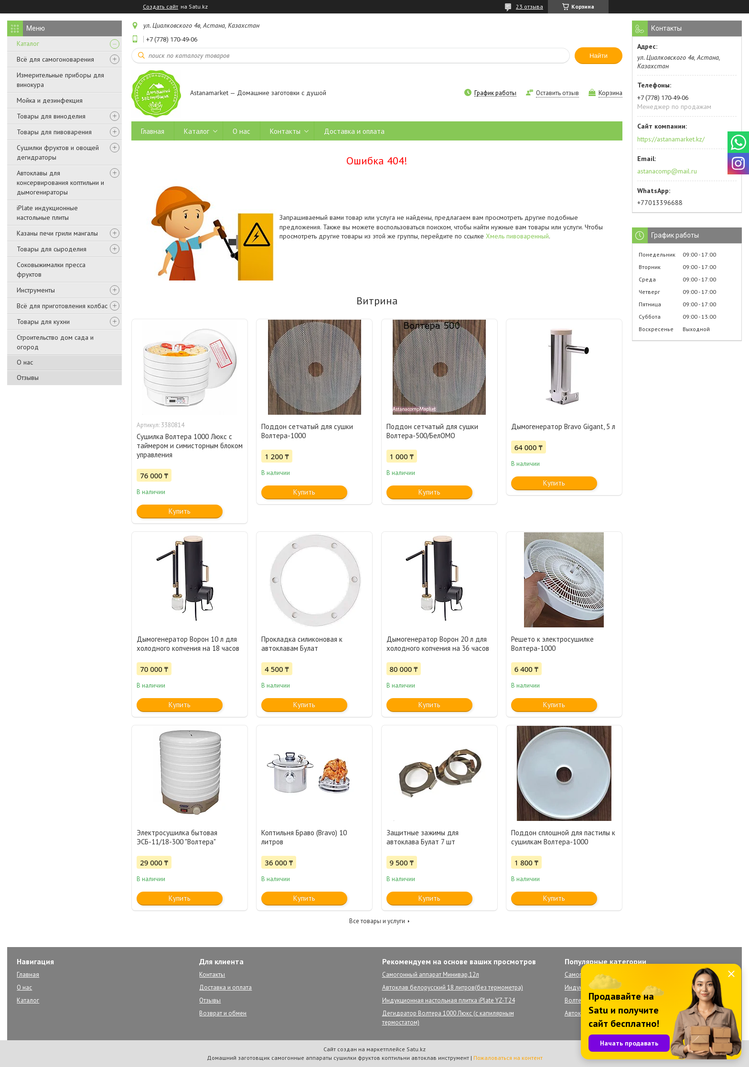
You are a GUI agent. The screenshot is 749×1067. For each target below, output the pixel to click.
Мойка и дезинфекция (50, 100)
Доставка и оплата (354, 131)
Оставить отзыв (557, 93)
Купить (180, 511)
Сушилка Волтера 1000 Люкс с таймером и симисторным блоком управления (190, 445)
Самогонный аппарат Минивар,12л (430, 974)
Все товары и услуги (377, 921)
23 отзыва (529, 6)
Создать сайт (160, 6)
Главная (152, 131)
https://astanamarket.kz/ (671, 139)
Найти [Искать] (598, 55)
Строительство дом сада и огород (55, 342)
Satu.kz (416, 1049)
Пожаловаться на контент (508, 1057)
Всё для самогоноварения (55, 59)
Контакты (285, 131)
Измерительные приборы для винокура (60, 80)
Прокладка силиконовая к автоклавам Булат (301, 644)
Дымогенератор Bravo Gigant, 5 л (563, 426)
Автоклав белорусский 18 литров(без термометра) (452, 987)
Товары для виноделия (51, 116)
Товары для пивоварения (54, 132)
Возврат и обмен (222, 1013)
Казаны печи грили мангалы (57, 233)
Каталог (28, 43)
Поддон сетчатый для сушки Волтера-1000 (307, 431)
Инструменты (36, 290)
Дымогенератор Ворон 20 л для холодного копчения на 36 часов (437, 644)
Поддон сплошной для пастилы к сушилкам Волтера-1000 (563, 837)
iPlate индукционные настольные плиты (47, 213)
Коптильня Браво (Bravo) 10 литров (304, 837)
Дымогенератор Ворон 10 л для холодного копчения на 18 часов (188, 644)
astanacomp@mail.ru (667, 171)
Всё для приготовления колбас (62, 306)
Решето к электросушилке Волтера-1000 (552, 644)
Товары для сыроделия (51, 249)
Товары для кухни (43, 321)
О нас (25, 362)
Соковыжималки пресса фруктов (51, 269)
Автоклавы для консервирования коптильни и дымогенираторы (60, 182)
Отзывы (28, 377)
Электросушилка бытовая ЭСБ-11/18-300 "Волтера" (177, 837)
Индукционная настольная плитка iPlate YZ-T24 (448, 1000)
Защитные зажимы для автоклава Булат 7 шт (422, 837)
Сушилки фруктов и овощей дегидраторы (58, 152)
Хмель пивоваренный (517, 236)
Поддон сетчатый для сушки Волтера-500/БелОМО (432, 431)
